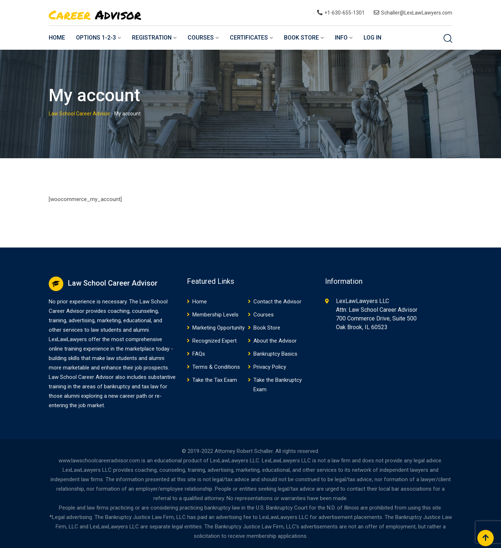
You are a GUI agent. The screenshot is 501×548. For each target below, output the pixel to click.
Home (57, 37)
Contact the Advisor (277, 301)
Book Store (301, 37)
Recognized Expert (214, 341)
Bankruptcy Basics (275, 354)
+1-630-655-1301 (344, 13)
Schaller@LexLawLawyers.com (416, 13)
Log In (372, 37)
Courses (201, 37)
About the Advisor (275, 341)
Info (341, 37)
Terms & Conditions (216, 367)
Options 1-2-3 (96, 37)
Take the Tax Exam (214, 380)
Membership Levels (215, 314)
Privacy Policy (269, 367)
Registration (152, 37)
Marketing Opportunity (218, 327)
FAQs (198, 354)
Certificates (249, 37)
